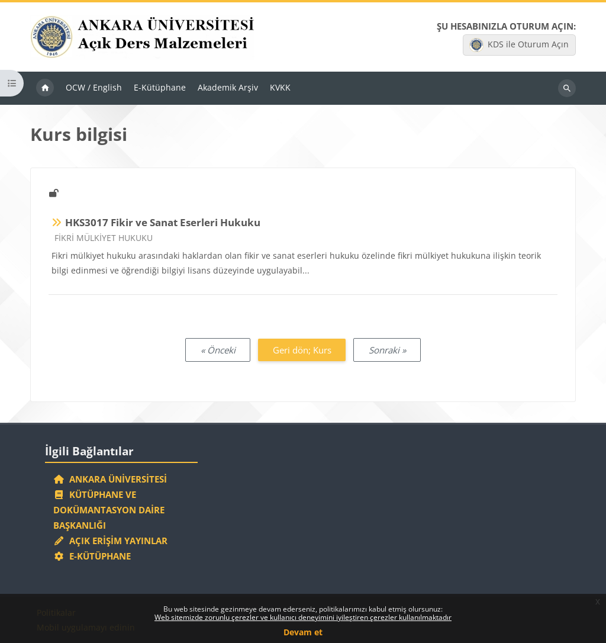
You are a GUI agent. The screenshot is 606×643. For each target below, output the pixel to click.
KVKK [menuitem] (280, 89)
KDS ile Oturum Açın (519, 45)
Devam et (303, 632)
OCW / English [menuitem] (94, 89)
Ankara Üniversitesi (110, 476)
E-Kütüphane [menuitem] (160, 89)
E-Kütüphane (92, 555)
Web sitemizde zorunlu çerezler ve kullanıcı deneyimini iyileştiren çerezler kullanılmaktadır (303, 617)
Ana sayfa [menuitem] (45, 90)
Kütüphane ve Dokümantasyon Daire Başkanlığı (109, 508)
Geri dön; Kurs (302, 351)
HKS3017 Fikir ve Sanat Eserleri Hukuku (162, 224)
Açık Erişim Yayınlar (111, 539)
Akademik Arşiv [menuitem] (228, 89)
